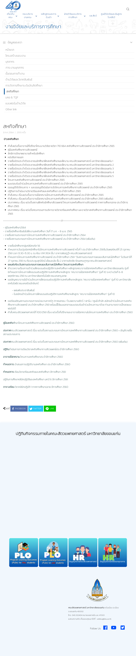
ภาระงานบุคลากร (15, 67)
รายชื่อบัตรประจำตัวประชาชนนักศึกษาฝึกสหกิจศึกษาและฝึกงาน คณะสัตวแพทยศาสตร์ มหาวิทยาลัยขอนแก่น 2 (61, 165)
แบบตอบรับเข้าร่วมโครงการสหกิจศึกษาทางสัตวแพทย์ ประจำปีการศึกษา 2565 (45, 183)
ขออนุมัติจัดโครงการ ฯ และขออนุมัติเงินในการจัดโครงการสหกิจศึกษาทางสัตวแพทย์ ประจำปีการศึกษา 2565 (60, 187)
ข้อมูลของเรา (12, 42)
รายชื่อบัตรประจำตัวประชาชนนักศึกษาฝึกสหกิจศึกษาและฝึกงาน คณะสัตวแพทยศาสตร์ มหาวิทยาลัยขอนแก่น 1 (60, 161)
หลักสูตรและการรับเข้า (50, 15)
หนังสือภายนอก (15, 157)
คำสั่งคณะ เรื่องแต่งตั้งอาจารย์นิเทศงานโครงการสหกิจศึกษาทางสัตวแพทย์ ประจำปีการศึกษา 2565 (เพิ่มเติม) (60, 198)
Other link (11, 109)
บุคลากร (10, 61)
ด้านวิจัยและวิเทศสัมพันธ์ (19, 79)
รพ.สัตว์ (93, 15)
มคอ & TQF (12, 97)
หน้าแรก (10, 50)
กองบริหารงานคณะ (30, 15)
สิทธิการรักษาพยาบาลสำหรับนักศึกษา (26, 153)
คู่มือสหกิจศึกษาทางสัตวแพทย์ (23, 150)
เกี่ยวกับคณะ (12, 15)
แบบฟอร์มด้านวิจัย (16, 103)
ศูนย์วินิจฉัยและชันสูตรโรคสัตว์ (111, 15)
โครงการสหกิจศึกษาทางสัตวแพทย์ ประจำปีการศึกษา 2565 (36, 180)
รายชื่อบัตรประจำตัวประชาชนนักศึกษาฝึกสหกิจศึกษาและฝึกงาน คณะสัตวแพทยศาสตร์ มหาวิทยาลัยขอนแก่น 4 (61, 172)
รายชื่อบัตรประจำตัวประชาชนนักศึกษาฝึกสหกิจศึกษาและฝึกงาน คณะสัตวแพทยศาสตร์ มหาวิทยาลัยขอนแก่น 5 (61, 176)
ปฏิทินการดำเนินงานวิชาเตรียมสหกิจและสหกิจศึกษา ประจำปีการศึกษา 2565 (44, 191)
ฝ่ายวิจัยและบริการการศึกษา (75, 15)
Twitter (35, 408)
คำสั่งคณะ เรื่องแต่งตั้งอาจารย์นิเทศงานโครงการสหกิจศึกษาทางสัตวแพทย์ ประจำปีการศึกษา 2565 (56, 195)
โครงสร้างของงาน (16, 55)
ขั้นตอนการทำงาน (15, 73)
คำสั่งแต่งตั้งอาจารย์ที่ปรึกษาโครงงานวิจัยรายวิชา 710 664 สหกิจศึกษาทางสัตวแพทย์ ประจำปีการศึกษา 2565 (61, 146)
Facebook (18, 408)
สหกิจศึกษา (12, 91)
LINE (49, 409)
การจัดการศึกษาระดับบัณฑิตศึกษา (24, 85)
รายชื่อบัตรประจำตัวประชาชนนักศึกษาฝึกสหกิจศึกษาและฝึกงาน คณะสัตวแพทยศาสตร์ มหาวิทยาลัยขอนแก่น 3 (61, 168)
